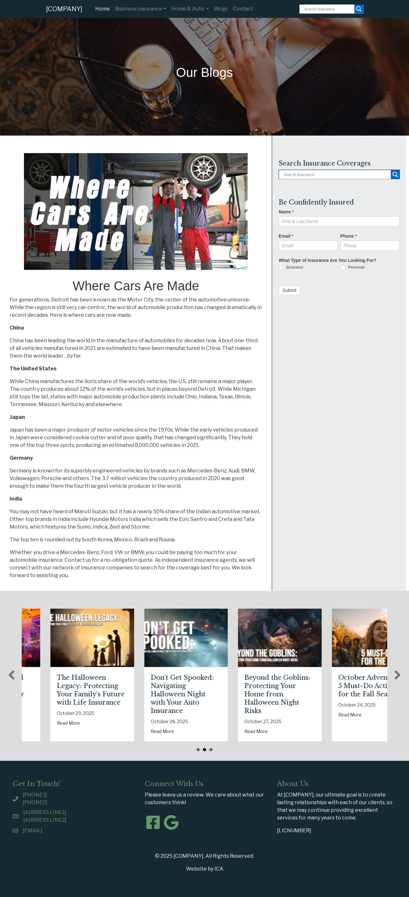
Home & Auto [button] (188, 9)
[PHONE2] (35, 802)
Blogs (221, 9)
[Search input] (328, 8)
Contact (243, 9)
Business (291, 267)
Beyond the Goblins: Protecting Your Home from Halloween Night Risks (336, 694)
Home (103, 8)
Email (286, 236)
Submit (289, 290)
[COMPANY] (64, 9)
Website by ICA (204, 869)
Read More (33, 731)
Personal (353, 267)
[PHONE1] (35, 795)
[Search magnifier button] (358, 8)
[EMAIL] (32, 830)
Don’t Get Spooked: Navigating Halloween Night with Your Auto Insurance (240, 694)
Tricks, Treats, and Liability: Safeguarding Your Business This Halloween (51, 694)
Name (286, 211)
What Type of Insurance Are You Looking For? (327, 260)
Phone (348, 236)
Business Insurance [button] (138, 9)
